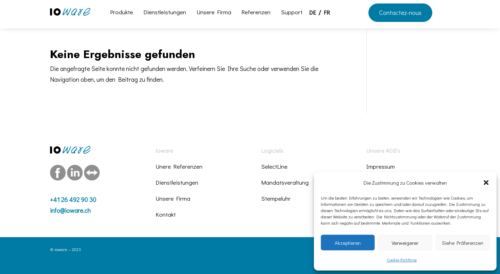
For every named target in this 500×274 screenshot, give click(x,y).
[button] (486, 182)
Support (291, 13)
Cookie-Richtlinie (402, 260)
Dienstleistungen (164, 13)
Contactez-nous (400, 12)
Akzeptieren (348, 242)
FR (327, 13)
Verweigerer (405, 242)
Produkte (121, 13)
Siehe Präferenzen (462, 242)
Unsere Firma (214, 13)
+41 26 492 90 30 (73, 199)
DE (312, 13)
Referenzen (255, 13)
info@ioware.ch (70, 210)
